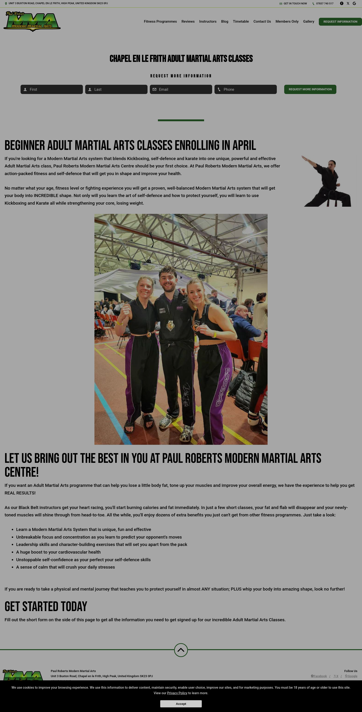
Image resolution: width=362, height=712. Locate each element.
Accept (181, 704)
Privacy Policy (177, 693)
